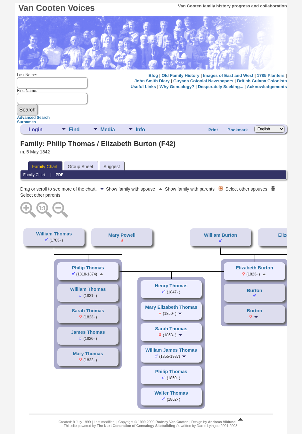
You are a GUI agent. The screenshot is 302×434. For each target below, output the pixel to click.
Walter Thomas (171, 393)
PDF (59, 175)
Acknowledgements (267, 86)
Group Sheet (80, 166)
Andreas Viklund (221, 422)
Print (213, 129)
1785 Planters (270, 75)
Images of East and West (228, 75)
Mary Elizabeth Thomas (171, 307)
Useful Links (143, 86)
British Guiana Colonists (262, 80)
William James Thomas (171, 350)
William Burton (220, 235)
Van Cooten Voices (56, 8)
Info (140, 129)
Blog (153, 75)
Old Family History (181, 75)
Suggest (111, 166)
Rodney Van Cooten (171, 422)
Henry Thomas (171, 285)
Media (107, 129)
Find (74, 129)
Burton (254, 290)
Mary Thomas (88, 353)
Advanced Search (33, 117)
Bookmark (237, 129)
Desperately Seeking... (220, 86)
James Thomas (88, 332)
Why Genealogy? (176, 86)
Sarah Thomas (88, 310)
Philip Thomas (88, 267)
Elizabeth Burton (254, 267)
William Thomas (54, 233)
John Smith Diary (152, 80)
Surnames (26, 122)
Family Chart (44, 166)
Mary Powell (121, 235)
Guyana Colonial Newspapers (203, 80)
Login (36, 129)
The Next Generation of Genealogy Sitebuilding (136, 426)
